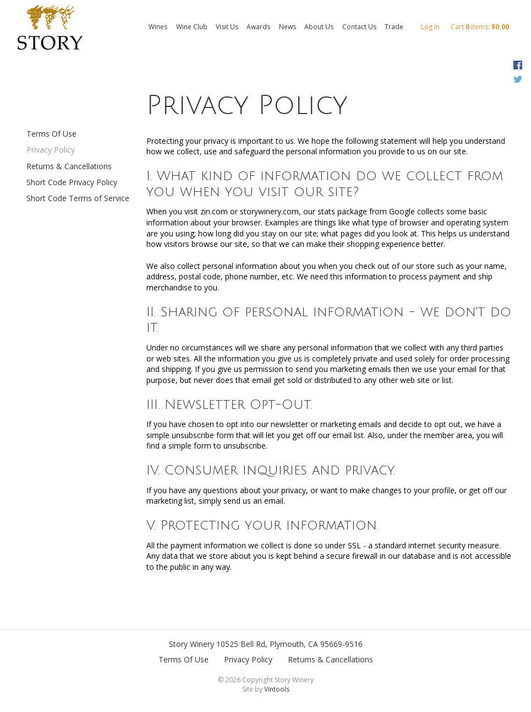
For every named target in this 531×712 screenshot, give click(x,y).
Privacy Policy (50, 149)
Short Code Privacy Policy (71, 182)
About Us (318, 26)
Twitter (517, 79)
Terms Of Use (51, 133)
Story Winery (191, 644)
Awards (258, 26)
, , (289, 644)
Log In (430, 26)
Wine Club (191, 26)
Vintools (276, 689)
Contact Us (359, 26)
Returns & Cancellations (69, 166)
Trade (394, 26)
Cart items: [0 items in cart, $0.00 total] (480, 26)
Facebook (517, 65)
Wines (158, 26)
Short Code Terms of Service (77, 198)
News (287, 26)
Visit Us (227, 26)
